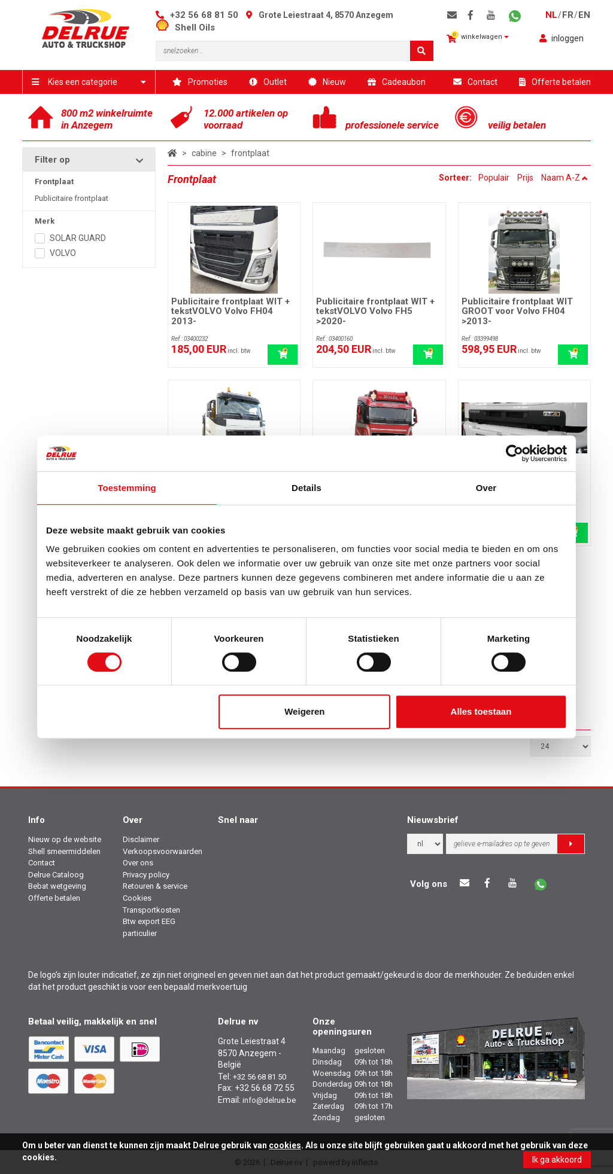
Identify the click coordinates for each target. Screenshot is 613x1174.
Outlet (268, 82)
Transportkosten (151, 909)
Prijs (525, 177)
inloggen (561, 38)
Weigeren (304, 711)
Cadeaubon (397, 82)
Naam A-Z (564, 177)
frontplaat (250, 153)
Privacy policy (146, 874)
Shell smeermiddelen (64, 851)
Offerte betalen (555, 82)
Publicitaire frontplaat (71, 198)
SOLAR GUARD (78, 238)
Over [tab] (486, 488)
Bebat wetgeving (57, 886)
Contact (475, 82)
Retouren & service (155, 886)
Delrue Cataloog (56, 874)
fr (567, 15)
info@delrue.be (269, 1100)
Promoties (199, 82)
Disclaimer (141, 839)
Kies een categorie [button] (89, 82)
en (584, 15)
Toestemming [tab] (127, 488)
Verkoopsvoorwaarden (162, 851)
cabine (204, 153)
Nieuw (327, 82)
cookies (285, 1145)
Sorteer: (456, 177)
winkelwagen (478, 37)
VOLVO (63, 253)
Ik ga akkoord (557, 1159)
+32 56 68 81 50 (204, 15)
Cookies (137, 898)
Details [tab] (306, 488)
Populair (493, 177)
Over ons (138, 862)
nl (551, 15)
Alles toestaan (481, 711)
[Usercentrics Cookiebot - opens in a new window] (514, 453)
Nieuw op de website (64, 839)
